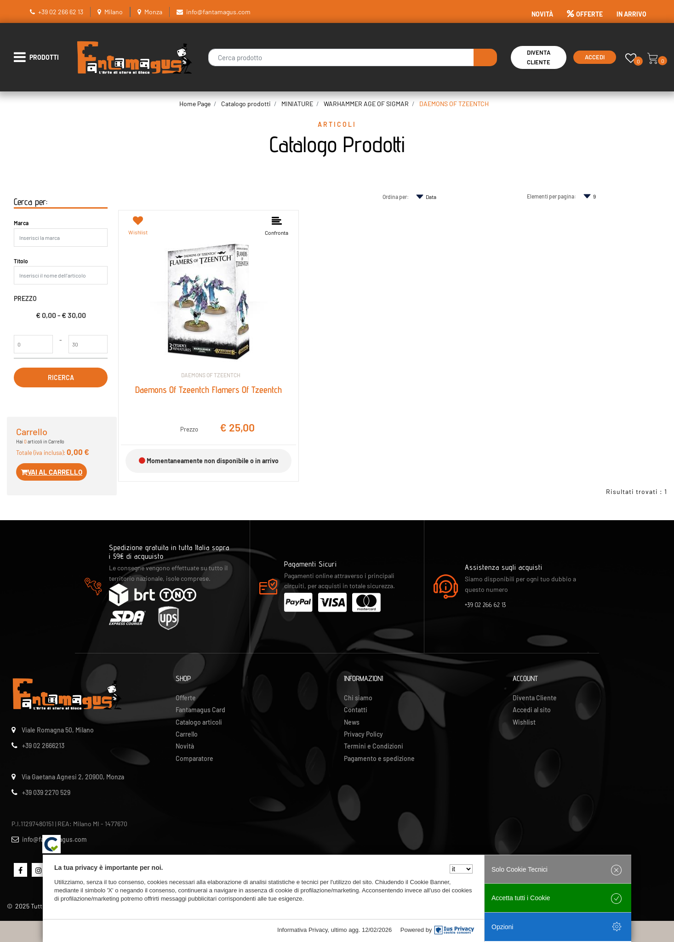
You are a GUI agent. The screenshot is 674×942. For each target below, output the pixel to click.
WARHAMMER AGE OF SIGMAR (366, 104)
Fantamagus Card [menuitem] (200, 710)
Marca (21, 223)
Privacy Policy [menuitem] (363, 734)
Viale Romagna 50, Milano (58, 730)
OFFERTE (585, 14)
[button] (485, 57)
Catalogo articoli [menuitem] (199, 722)
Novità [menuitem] (185, 746)
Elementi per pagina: (551, 196)
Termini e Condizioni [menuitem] (373, 746)
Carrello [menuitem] (187, 734)
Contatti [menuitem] (355, 710)
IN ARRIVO (631, 14)
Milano (113, 12)
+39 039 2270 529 (46, 792)
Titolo (21, 261)
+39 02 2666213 (43, 745)
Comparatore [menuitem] (194, 758)
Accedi (595, 57)
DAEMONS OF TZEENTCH (454, 104)
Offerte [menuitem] (186, 698)
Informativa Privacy (302, 929)
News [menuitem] (352, 722)
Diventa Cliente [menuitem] (535, 698)
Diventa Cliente (538, 57)
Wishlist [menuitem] (524, 722)
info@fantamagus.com (218, 12)
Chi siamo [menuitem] (358, 698)
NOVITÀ (542, 14)
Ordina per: (396, 196)
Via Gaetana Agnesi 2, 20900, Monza (73, 777)
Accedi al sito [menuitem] (532, 710)
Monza (153, 12)
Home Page (195, 104)
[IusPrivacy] (454, 930)
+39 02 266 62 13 (60, 12)
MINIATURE (297, 104)
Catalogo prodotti (246, 104)
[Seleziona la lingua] (461, 869)
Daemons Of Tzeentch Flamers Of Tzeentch (208, 389)
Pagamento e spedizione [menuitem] (379, 758)
